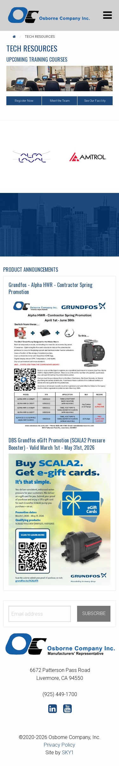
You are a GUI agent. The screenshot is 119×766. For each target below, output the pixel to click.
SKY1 (68, 752)
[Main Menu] (107, 15)
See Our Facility (95, 100)
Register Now (24, 100)
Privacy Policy (59, 745)
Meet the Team (59, 100)
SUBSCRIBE (94, 613)
